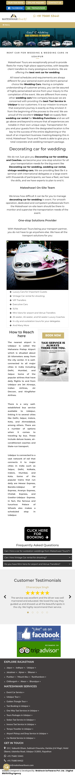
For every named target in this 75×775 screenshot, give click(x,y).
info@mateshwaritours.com (21, 765)
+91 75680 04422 (15, 760)
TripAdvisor (36, 8)
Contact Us (55, 2)
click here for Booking (37, 533)
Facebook (15, 8)
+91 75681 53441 (46, 16)
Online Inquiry (36, 2)
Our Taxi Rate (15, 2)
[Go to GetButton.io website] (6, 772)
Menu (6, 25)
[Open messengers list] (6, 767)
